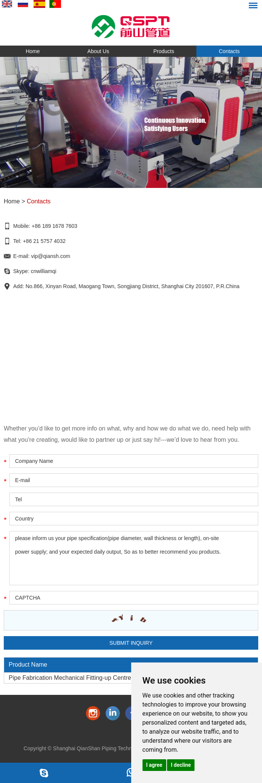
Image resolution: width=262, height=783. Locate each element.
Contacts (229, 51)
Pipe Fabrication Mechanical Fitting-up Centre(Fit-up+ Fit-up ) (91, 678)
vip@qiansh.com (50, 256)
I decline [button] (181, 765)
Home (33, 51)
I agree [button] (154, 765)
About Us (98, 51)
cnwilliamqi (44, 271)
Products (163, 51)
